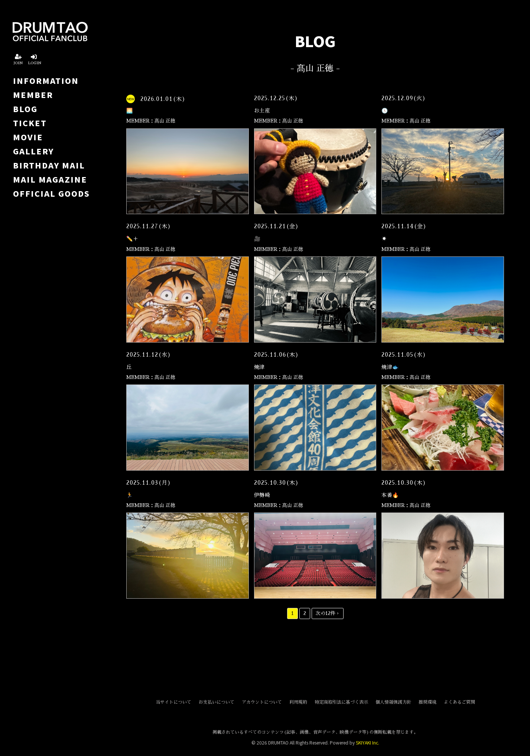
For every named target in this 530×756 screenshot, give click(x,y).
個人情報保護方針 (393, 702)
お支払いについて (216, 702)
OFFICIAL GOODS (51, 193)
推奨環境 (427, 702)
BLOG (25, 108)
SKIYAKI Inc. (367, 742)
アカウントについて (262, 702)
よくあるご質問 (459, 702)
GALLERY (33, 151)
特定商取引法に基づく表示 (341, 702)
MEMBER (33, 94)
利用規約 (298, 702)
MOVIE (28, 137)
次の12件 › (327, 613)
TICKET (30, 122)
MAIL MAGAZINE (50, 179)
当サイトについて (173, 702)
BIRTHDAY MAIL (49, 165)
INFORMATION (46, 80)
